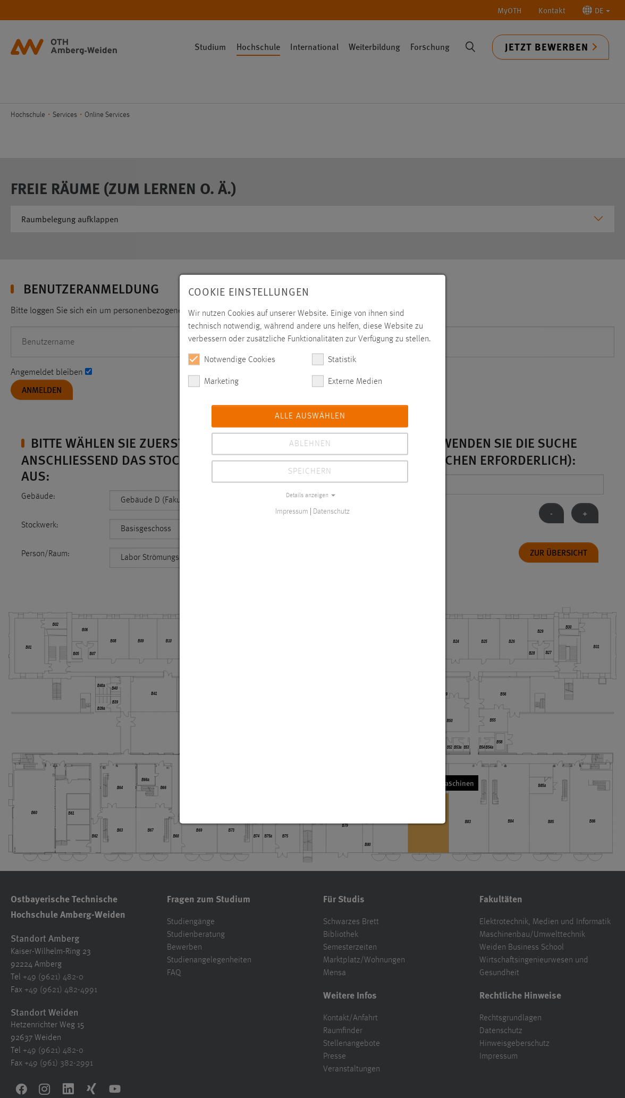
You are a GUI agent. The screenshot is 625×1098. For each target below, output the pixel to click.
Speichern (310, 471)
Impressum (291, 511)
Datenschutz (331, 511)
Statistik (334, 359)
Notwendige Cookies (231, 359)
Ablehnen (310, 443)
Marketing (213, 381)
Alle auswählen (310, 416)
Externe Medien (347, 381)
